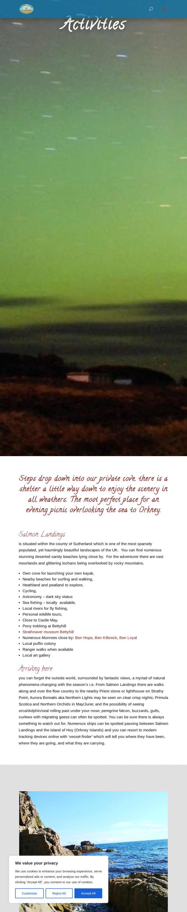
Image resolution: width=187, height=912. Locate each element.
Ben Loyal (128, 638)
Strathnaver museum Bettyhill (48, 632)
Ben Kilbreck (106, 638)
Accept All (88, 893)
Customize (29, 893)
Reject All (59, 893)
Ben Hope (83, 638)
